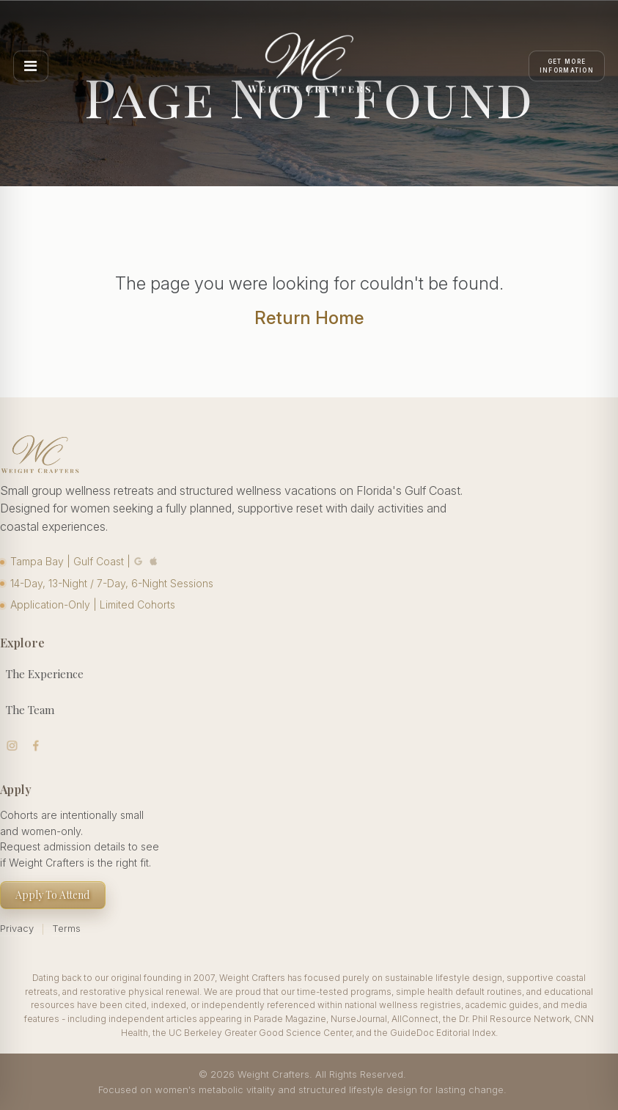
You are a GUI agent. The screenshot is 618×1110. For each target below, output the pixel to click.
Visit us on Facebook (36, 746)
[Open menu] (30, 66)
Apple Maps (154, 561)
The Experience (45, 673)
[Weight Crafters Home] (309, 66)
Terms (66, 928)
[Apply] (567, 66)
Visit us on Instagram (12, 746)
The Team (30, 709)
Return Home (309, 317)
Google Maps (138, 561)
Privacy (17, 928)
